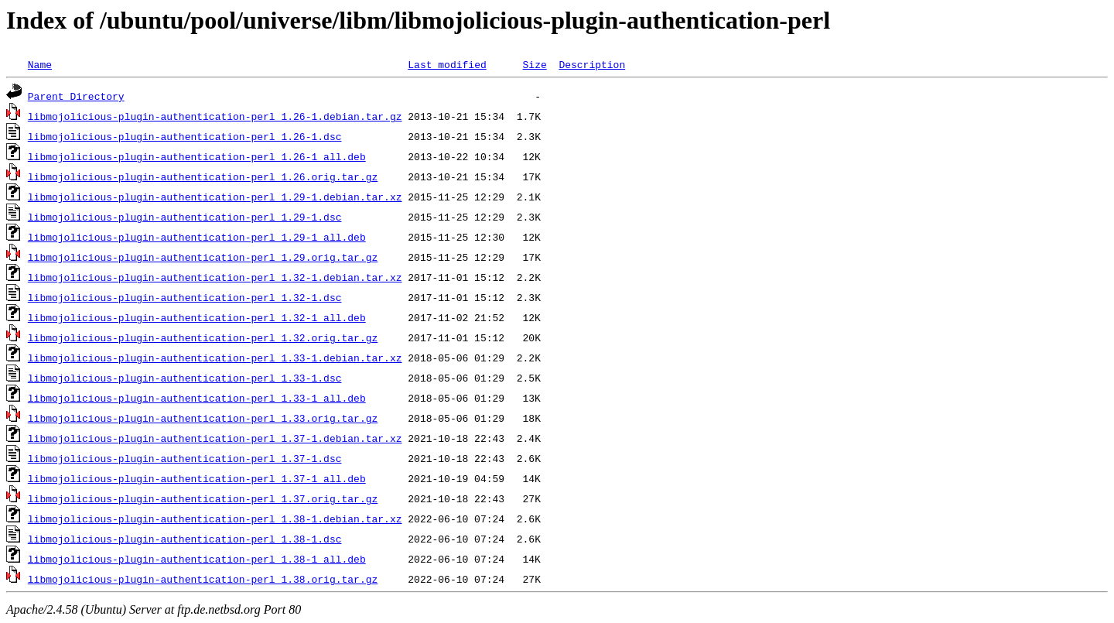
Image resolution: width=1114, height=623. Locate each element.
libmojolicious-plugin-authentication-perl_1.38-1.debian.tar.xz (215, 518)
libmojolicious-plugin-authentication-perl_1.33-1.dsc (185, 378)
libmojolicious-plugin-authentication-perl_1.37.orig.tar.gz (203, 498)
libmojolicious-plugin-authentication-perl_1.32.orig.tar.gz (203, 337)
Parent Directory (76, 96)
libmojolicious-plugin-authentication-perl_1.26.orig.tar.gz (203, 176)
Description (592, 64)
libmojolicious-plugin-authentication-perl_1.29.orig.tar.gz (203, 257)
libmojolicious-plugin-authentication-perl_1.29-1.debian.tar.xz (215, 197)
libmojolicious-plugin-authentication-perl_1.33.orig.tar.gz (203, 418)
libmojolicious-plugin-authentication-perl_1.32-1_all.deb (197, 317)
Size (534, 64)
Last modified (447, 64)
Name (40, 64)
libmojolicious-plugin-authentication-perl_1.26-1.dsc (185, 136)
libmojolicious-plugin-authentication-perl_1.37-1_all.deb (197, 478)
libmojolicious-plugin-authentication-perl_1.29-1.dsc (185, 217)
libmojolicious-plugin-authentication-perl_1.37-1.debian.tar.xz (215, 438)
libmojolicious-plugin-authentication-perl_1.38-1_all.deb (197, 559)
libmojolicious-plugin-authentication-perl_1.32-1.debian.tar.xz (215, 277)
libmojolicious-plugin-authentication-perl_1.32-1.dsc (185, 297)
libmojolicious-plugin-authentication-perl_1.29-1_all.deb (197, 237)
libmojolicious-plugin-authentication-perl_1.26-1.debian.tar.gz (215, 116)
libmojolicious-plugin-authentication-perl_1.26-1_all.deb (197, 156)
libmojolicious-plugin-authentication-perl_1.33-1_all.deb (197, 398)
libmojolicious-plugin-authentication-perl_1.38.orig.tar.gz (203, 579)
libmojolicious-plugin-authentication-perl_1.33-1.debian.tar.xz (215, 358)
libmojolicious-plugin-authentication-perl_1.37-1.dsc (185, 458)
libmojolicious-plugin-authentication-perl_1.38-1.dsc (185, 539)
